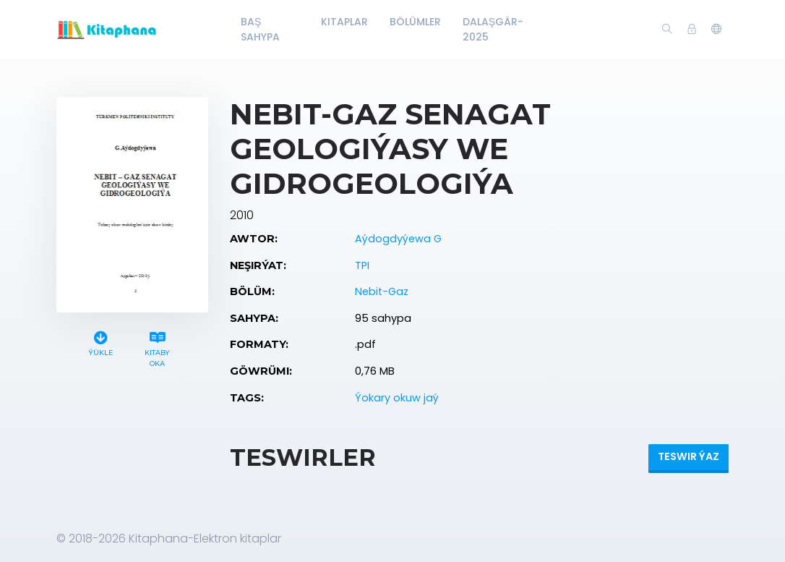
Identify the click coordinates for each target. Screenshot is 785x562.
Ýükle (100, 342)
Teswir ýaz (688, 456)
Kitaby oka (158, 347)
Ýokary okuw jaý (397, 398)
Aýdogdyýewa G (398, 238)
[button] (716, 29)
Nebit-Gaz (381, 291)
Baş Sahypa (260, 29)
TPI (362, 265)
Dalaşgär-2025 (493, 29)
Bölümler (415, 21)
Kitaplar (344, 21)
